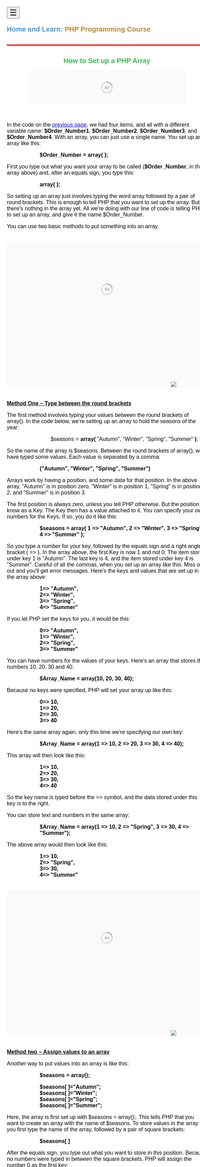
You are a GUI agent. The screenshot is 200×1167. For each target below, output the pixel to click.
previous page (69, 125)
